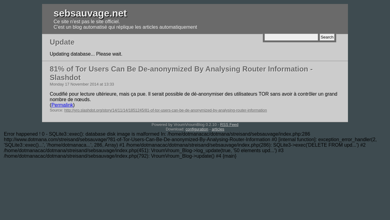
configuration (197, 129)
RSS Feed (229, 124)
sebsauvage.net (90, 13)
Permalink (62, 105)
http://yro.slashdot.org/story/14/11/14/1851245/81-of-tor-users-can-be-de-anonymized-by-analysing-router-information (165, 110)
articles (218, 129)
